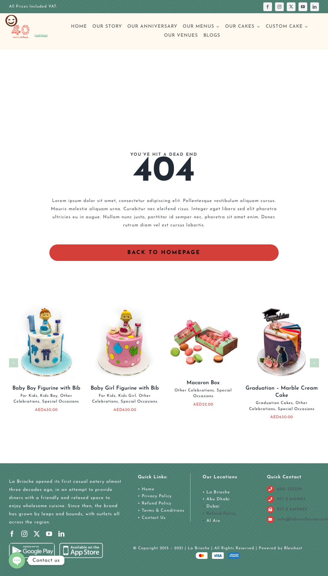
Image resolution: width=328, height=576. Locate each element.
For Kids (28, 396)
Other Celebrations (194, 390)
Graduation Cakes (274, 403)
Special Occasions (60, 401)
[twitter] (291, 6)
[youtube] (303, 6)
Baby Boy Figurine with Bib (46, 388)
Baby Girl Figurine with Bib (125, 388)
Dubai (213, 506)
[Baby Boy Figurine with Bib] (46, 307)
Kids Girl (127, 396)
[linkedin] (314, 6)
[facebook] (267, 6)
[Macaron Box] (203, 307)
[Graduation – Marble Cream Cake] (281, 307)
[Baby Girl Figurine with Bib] (125, 307)
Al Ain (213, 521)
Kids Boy (48, 396)
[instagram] (279, 6)
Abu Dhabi (218, 499)
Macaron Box (203, 383)
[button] (13, 362)
